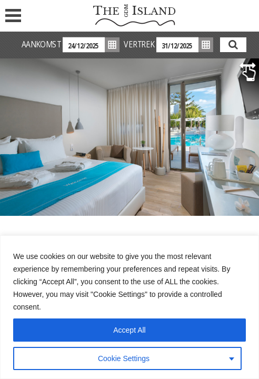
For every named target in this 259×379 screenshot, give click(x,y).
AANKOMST (41, 44)
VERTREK (139, 44)
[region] (129, 307)
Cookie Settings (124, 358)
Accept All (129, 330)
